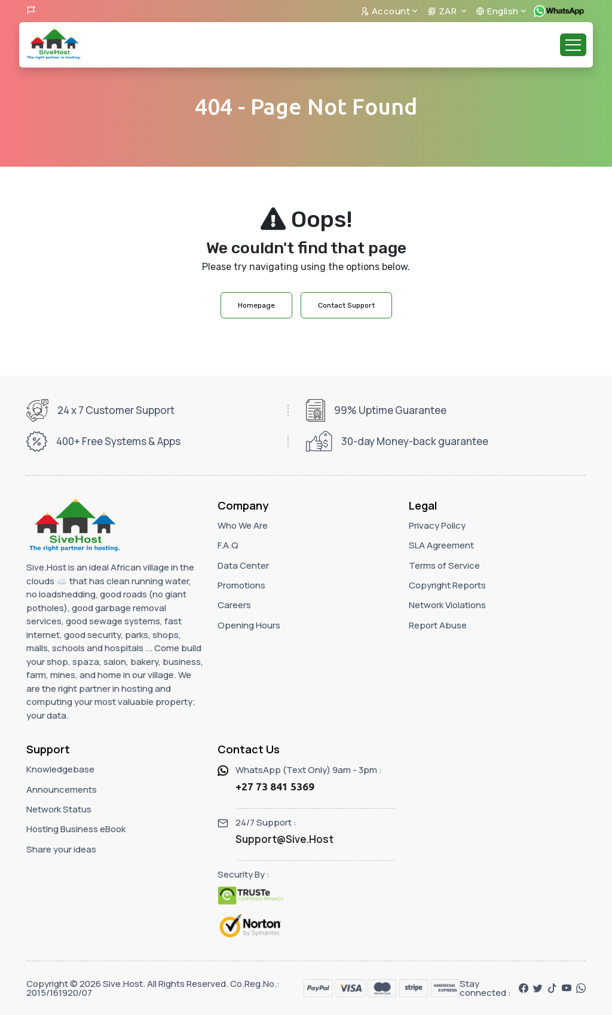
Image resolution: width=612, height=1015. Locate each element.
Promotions (241, 585)
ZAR (443, 11)
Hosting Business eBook (76, 829)
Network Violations (447, 605)
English (497, 11)
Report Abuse (438, 625)
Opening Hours (249, 625)
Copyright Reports (447, 585)
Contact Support (346, 305)
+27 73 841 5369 (274, 786)
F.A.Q (228, 545)
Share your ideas (61, 849)
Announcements (61, 789)
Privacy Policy (437, 525)
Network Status (58, 809)
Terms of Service (444, 565)
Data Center (243, 565)
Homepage (256, 305)
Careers (234, 605)
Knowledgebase (60, 769)
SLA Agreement (441, 545)
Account (385, 11)
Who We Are (243, 525)
